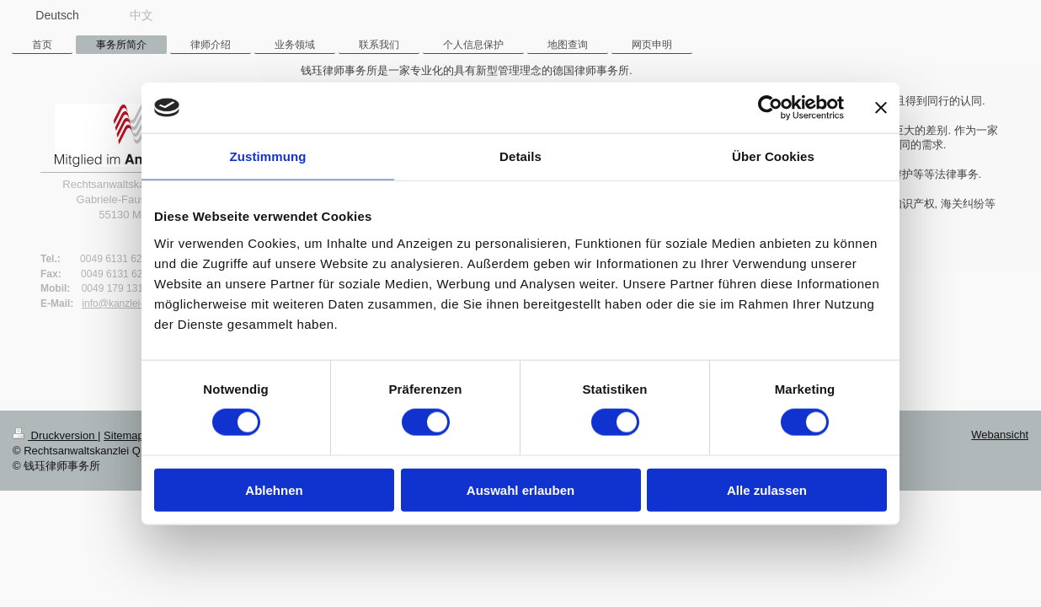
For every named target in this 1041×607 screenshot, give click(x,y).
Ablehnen (273, 489)
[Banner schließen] (881, 108)
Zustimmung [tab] (268, 156)
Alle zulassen (767, 489)
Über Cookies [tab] (773, 156)
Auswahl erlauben (520, 489)
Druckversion (55, 435)
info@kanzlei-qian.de (129, 303)
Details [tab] (520, 156)
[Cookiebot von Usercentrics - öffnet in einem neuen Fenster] (770, 108)
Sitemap (124, 435)
